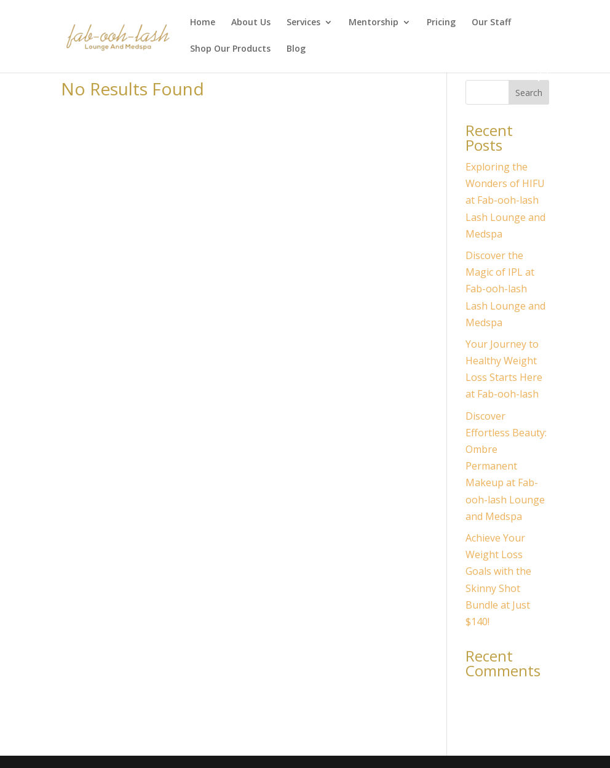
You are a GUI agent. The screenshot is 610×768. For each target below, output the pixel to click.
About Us (251, 23)
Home (202, 23)
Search (528, 92)
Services (303, 23)
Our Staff (491, 23)
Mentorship (373, 23)
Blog (296, 49)
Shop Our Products (230, 49)
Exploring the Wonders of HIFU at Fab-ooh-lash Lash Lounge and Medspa (505, 200)
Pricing (441, 23)
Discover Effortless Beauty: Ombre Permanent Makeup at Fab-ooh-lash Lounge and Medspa (506, 466)
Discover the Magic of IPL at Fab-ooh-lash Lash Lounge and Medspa (505, 289)
